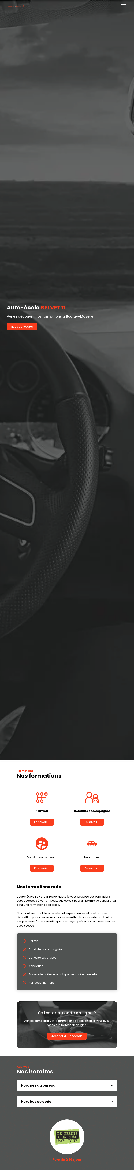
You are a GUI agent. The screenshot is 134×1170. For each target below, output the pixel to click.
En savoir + (42, 822)
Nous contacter (22, 327)
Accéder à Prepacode (67, 1036)
